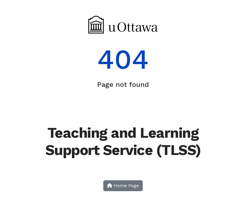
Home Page (123, 185)
